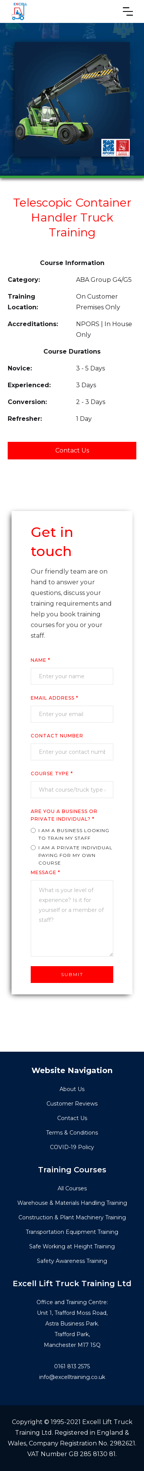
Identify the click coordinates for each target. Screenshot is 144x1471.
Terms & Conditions (72, 1132)
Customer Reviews (72, 1103)
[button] (127, 11)
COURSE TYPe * (52, 773)
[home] (19, 11)
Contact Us (72, 450)
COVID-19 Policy (72, 1147)
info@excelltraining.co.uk (72, 1377)
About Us (72, 1089)
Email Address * (54, 698)
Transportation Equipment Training (72, 1232)
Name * (40, 660)
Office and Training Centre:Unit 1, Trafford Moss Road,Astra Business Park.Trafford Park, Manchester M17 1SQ (72, 1323)
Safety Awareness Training (72, 1261)
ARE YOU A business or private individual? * (64, 815)
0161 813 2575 (72, 1366)
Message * (45, 872)
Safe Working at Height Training (72, 1246)
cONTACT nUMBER (57, 736)
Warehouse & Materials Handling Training (72, 1202)
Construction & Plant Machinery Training (72, 1217)
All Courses (72, 1188)
